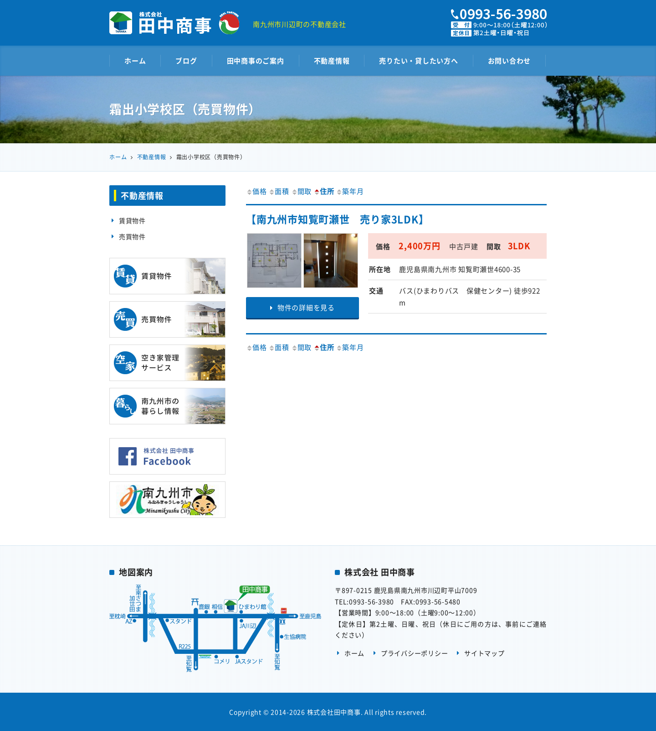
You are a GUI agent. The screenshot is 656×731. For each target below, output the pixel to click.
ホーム (135, 61)
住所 (323, 191)
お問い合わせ (509, 61)
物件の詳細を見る (302, 308)
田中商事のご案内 (255, 61)
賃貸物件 (132, 220)
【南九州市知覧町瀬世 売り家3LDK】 (337, 218)
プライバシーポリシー (414, 653)
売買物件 (132, 236)
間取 (301, 191)
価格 (256, 191)
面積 (278, 191)
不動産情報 (332, 61)
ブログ (186, 61)
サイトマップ (484, 653)
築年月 (350, 191)
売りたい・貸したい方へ (418, 61)
